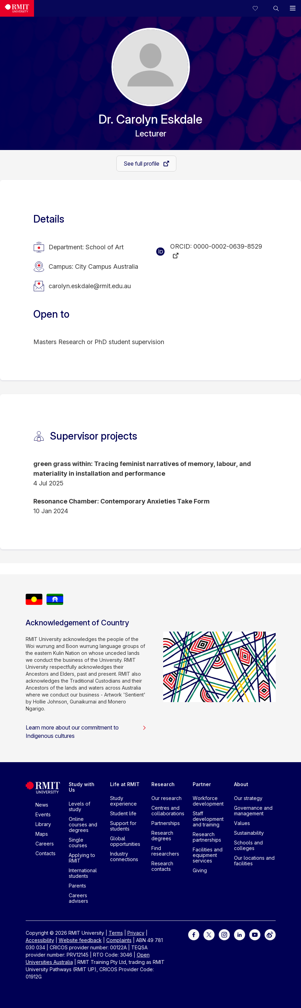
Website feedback (80, 940)
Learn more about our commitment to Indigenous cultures (86, 731)
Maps (41, 834)
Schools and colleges (248, 845)
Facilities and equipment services (208, 855)
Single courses (78, 842)
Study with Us (81, 787)
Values (242, 823)
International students (83, 873)
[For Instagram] (224, 934)
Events (43, 814)
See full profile (142, 163)
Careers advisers (78, 898)
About (241, 784)
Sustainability (249, 833)
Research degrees (162, 835)
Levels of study (79, 806)
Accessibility (40, 940)
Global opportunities (125, 841)
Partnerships (165, 823)
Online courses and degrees (83, 824)
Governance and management (253, 810)
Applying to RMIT (82, 858)
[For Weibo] (270, 934)
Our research (166, 798)
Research (163, 784)
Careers (44, 844)
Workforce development (208, 801)
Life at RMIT (125, 784)
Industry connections (124, 856)
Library (43, 824)
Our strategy (248, 798)
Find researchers (165, 851)
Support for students (123, 826)
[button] (276, 8)
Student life (123, 813)
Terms (116, 933)
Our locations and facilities (254, 860)
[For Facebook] (193, 934)
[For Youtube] (254, 934)
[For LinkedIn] (239, 934)
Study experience (123, 801)
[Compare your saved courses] (259, 8)
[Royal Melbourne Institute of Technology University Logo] (17, 8)
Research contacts (162, 866)
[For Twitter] (209, 934)
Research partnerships (207, 837)
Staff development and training (208, 818)
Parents (77, 886)
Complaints (119, 940)
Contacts (45, 853)
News (41, 805)
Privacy (135, 933)
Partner (202, 784)
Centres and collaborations (167, 810)
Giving (200, 870)
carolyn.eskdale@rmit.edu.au (90, 286)
